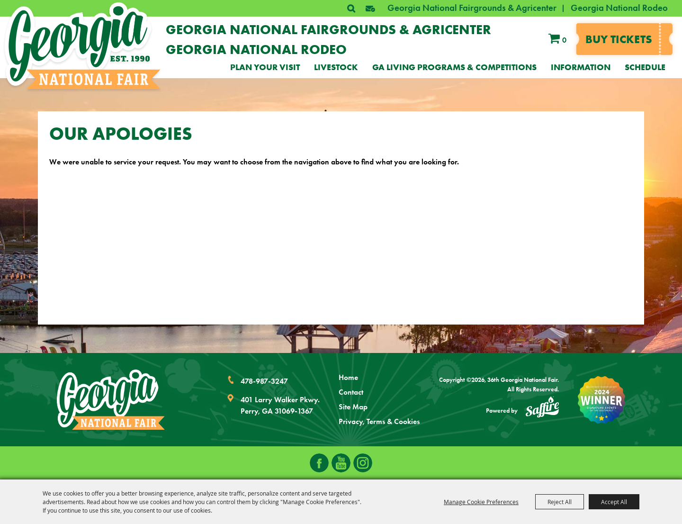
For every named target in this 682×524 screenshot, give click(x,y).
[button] (370, 8)
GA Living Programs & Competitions (454, 67)
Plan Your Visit (265, 67)
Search (351, 8)
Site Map (353, 406)
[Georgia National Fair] (111, 400)
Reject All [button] (559, 502)
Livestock (336, 67)
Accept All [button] (614, 502)
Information (580, 67)
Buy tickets (618, 39)
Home (348, 377)
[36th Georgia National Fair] (83, 45)
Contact (351, 392)
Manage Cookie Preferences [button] (481, 502)
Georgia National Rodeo (619, 7)
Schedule (645, 67)
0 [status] (564, 40)
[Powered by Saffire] (542, 408)
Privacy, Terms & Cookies (379, 421)
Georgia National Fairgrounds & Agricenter (471, 7)
